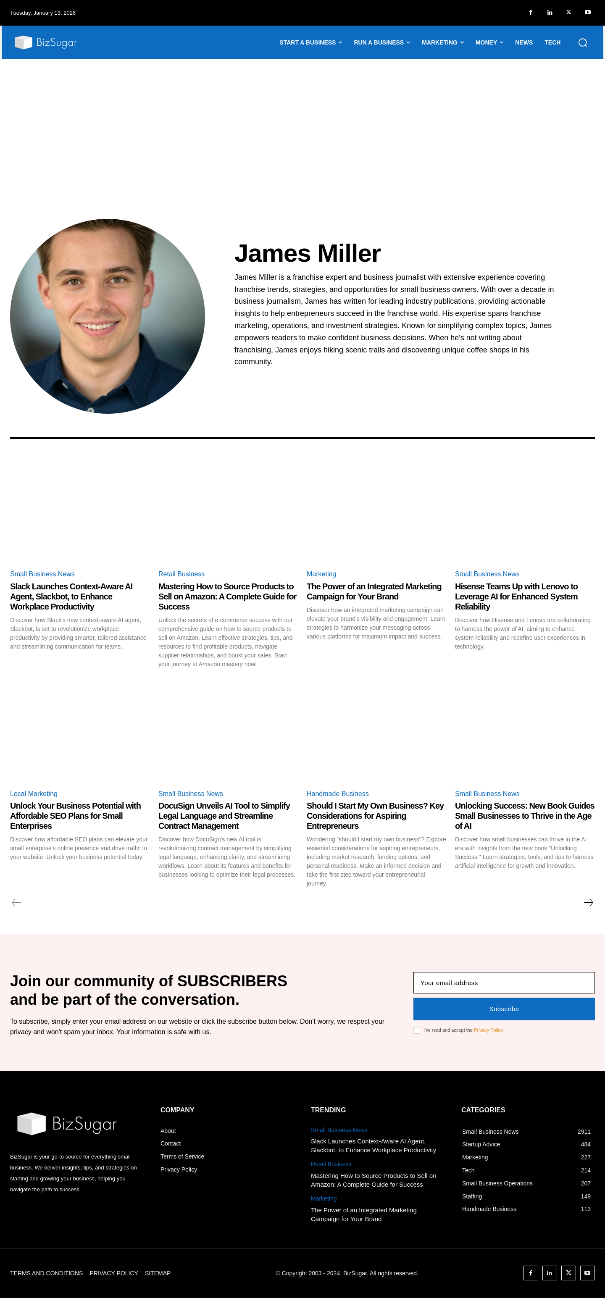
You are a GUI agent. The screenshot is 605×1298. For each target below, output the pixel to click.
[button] (583, 42)
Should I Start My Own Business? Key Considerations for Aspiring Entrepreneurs (375, 815)
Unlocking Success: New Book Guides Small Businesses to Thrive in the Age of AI (524, 815)
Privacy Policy (488, 1030)
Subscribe (504, 1008)
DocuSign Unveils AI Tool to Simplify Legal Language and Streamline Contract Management (224, 815)
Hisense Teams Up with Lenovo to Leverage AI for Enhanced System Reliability (516, 596)
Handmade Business (338, 793)
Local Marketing (34, 793)
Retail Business (181, 574)
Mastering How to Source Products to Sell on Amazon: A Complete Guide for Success (227, 596)
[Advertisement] (302, 122)
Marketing (321, 574)
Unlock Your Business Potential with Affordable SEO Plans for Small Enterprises (75, 815)
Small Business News (42, 574)
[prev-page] (16, 902)
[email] (504, 982)
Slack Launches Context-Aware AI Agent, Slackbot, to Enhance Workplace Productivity (71, 596)
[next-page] (588, 902)
